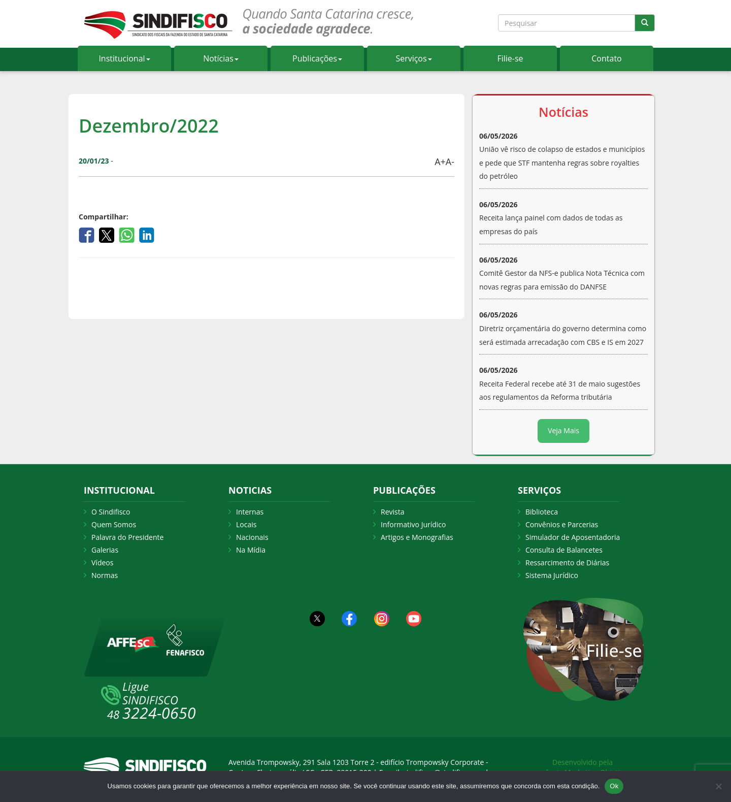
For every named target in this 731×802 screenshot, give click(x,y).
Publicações (317, 58)
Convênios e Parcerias (561, 524)
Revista (392, 512)
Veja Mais (563, 430)
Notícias (221, 58)
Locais (246, 524)
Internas (249, 512)
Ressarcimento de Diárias (567, 562)
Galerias (104, 550)
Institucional (124, 58)
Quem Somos (113, 524)
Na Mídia (250, 550)
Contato (606, 58)
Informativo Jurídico (413, 524)
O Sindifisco (110, 512)
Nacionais (252, 537)
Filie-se (510, 58)
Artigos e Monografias (417, 537)
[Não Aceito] (718, 786)
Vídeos (102, 562)
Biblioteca (541, 512)
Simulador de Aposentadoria (572, 537)
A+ (440, 161)
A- (450, 161)
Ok (614, 786)
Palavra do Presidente (127, 537)
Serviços (413, 58)
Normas (104, 575)
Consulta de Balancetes (564, 550)
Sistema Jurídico (551, 575)
